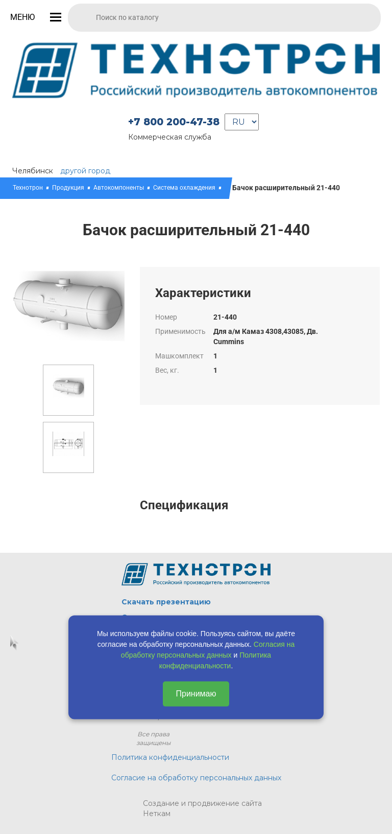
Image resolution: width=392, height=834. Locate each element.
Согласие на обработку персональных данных (196, 777)
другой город (85, 170)
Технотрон (28, 187)
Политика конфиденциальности (170, 757)
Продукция (68, 187)
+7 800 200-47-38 (173, 122)
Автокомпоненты (118, 187)
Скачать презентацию (166, 601)
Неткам (156, 813)
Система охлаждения (184, 187)
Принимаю (196, 693)
